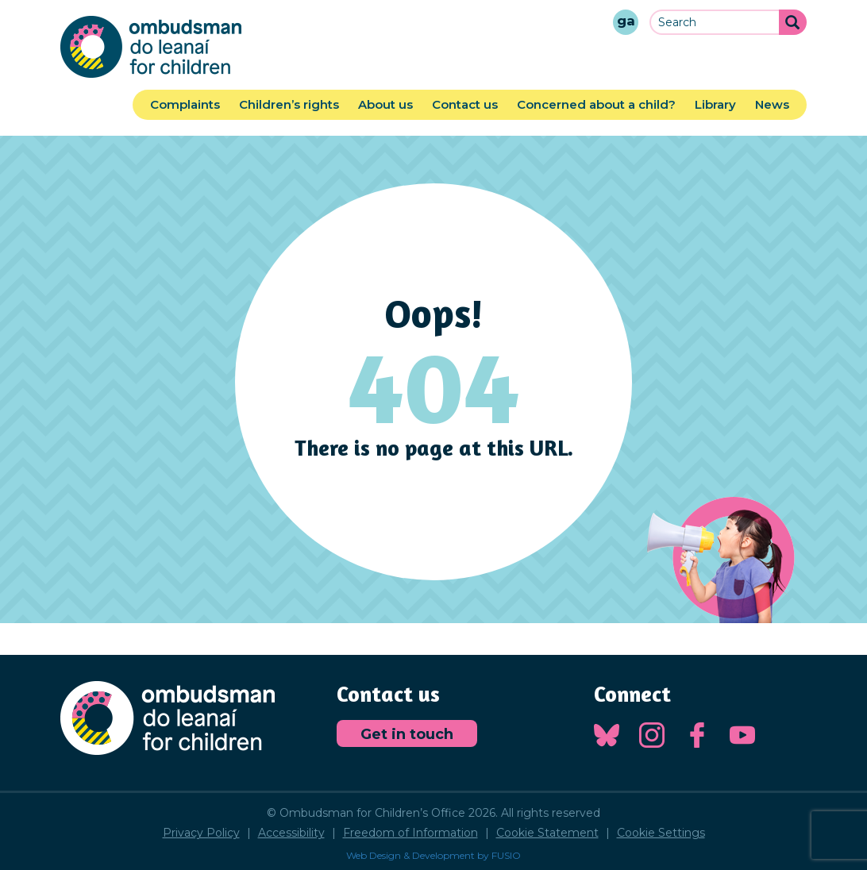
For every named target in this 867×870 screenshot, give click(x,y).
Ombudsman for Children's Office (150, 47)
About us (385, 104)
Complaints (185, 104)
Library (715, 104)
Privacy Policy (201, 833)
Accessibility (291, 833)
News (772, 104)
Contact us (465, 104)
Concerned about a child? (596, 104)
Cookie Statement (547, 833)
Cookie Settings (661, 833)
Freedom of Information (410, 833)
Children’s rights (289, 104)
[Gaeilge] (625, 22)
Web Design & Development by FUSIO (433, 855)
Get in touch (406, 734)
